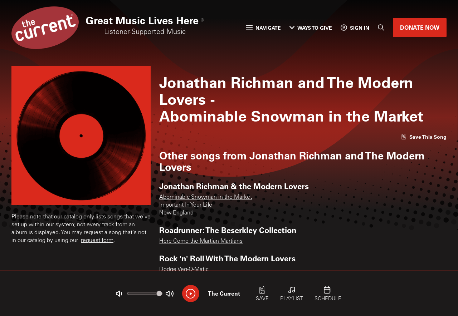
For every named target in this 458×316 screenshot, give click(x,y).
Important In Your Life (185, 205)
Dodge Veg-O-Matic (184, 269)
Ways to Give (310, 27)
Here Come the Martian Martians (201, 241)
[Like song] (424, 136)
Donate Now (419, 27)
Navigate (263, 27)
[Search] (381, 27)
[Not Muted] (119, 294)
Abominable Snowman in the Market (205, 197)
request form (97, 240)
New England (176, 213)
